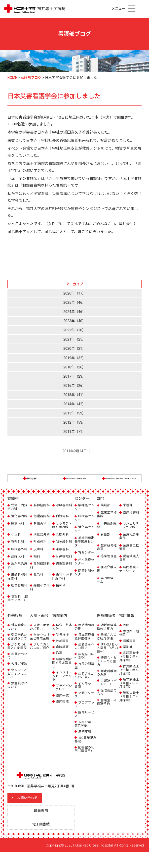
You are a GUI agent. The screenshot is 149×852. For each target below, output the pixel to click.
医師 (126, 625)
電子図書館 (41, 824)
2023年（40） (74, 321)
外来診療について (17, 626)
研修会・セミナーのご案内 (107, 660)
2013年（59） (74, 413)
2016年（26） (74, 386)
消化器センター (84, 528)
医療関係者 (106, 615)
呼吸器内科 (64, 505)
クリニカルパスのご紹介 (40, 646)
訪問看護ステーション (129, 568)
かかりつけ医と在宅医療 (17, 646)
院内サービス (84, 713)
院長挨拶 (62, 634)
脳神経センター (84, 506)
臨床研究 (62, 695)
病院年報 (84, 731)
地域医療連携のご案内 (107, 626)
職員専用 (41, 810)
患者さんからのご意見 (84, 675)
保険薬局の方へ (107, 692)
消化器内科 (19, 516)
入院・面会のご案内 (40, 626)
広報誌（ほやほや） (84, 655)
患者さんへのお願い (84, 646)
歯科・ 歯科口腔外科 (62, 576)
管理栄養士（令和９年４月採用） (129, 696)
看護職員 (129, 641)
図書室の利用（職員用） (84, 748)
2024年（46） (74, 312)
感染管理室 (109, 556)
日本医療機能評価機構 (84, 636)
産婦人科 (17, 556)
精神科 (61, 585)
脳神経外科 (64, 542)
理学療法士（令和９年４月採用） (129, 682)
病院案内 (59, 615)
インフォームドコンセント (62, 675)
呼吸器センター (84, 517)
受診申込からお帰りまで (17, 636)
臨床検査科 (131, 512)
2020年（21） (74, 349)
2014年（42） (74, 404)
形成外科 (40, 542)
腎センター (86, 552)
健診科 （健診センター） (17, 598)
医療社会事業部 (129, 536)
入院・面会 (39, 615)
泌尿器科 (62, 549)
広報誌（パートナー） (107, 682)
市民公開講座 (84, 665)
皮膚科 (38, 549)
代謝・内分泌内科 (17, 506)
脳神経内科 (42, 505)
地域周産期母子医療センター (84, 541)
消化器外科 (42, 534)
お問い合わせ (27, 798)
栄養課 (128, 505)
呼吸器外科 (19, 549)
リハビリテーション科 (129, 525)
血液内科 (62, 516)
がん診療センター (84, 561)
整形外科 (17, 542)
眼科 (37, 556)
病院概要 (62, 647)
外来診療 (14, 615)
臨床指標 (62, 701)
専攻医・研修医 (129, 632)
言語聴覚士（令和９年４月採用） (129, 656)
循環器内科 (42, 516)
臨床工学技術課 (107, 514)
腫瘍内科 (17, 523)
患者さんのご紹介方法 (107, 636)
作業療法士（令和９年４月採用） (129, 669)
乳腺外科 (62, 534)
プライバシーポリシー (62, 687)
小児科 (16, 534)
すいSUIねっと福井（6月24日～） (107, 647)
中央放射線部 (107, 525)
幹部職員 (62, 641)
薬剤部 (105, 505)
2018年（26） (74, 367)
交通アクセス (84, 694)
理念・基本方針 (62, 626)
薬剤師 (128, 647)
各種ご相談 (19, 663)
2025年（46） (74, 302)
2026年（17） (74, 293)
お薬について (17, 655)
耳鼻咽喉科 (64, 556)
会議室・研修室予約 (107, 701)
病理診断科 (64, 563)
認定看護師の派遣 (107, 672)
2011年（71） (74, 432)
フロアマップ (84, 704)
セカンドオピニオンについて (17, 673)
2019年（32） (74, 358)
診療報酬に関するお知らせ (62, 662)
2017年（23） (74, 376)
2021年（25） (74, 339)
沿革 (59, 653)
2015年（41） (74, 395)
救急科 (38, 574)
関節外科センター (84, 572)
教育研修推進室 (107, 547)
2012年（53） (74, 422)
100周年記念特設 (85, 739)
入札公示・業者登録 (84, 723)
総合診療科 (19, 585)
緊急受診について (17, 684)
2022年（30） (74, 330)
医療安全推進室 (129, 547)
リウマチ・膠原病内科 (62, 525)
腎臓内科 (40, 523)
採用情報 (126, 615)
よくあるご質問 (84, 684)
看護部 (105, 534)
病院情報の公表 (84, 626)
